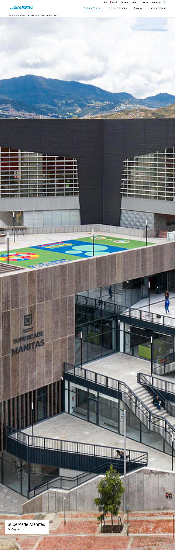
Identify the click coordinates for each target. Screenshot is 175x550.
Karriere (138, 8)
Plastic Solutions (118, 8)
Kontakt (134, 2)
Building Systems (92, 8)
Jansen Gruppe (157, 8)
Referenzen (33, 15)
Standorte (124, 2)
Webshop (145, 2)
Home (105, 2)
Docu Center (156, 2)
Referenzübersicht (46, 15)
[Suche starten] (164, 2)
